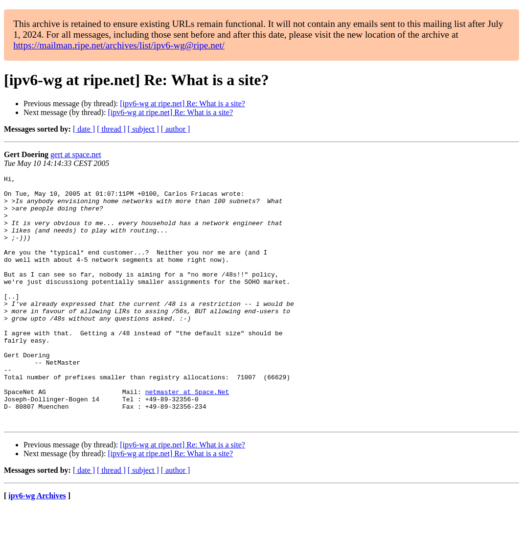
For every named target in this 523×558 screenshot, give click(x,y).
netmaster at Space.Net (187, 435)
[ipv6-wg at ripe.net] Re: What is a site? (182, 103)
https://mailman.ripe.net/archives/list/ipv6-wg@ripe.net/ (119, 45)
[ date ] (84, 129)
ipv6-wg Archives (37, 545)
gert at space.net (75, 154)
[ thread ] (111, 129)
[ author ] (175, 129)
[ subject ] (143, 129)
